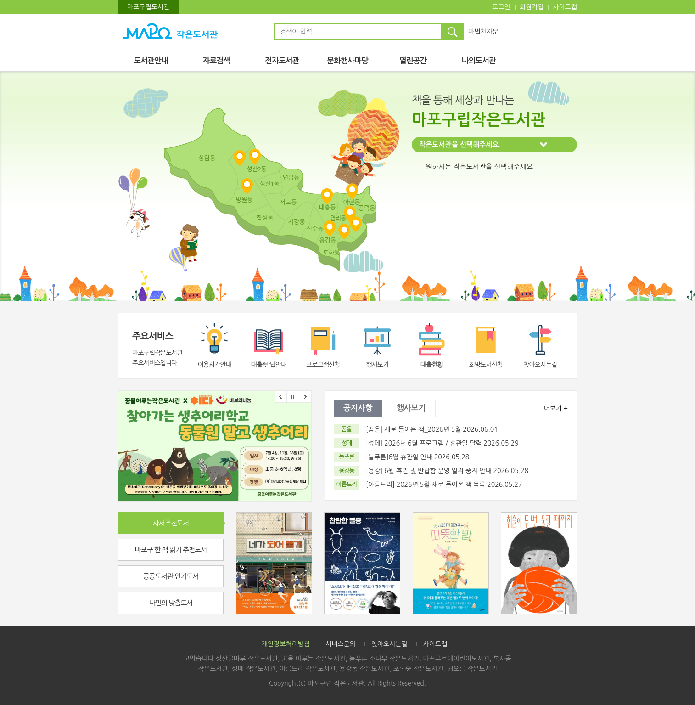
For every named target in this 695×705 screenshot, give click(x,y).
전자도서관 (282, 61)
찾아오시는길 (389, 644)
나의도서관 (478, 61)
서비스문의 (340, 644)
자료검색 (216, 61)
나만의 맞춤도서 (171, 602)
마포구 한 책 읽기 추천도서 (171, 549)
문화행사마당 (347, 61)
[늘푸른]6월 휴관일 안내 (399, 457)
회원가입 (532, 7)
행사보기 (411, 408)
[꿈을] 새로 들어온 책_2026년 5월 (414, 429)
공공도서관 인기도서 (171, 576)
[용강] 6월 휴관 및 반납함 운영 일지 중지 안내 (429, 471)
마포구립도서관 (148, 7)
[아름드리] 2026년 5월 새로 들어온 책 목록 (425, 484)
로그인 (501, 7)
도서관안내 (151, 61)
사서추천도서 (171, 522)
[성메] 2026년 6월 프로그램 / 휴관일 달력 (424, 443)
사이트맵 (565, 7)
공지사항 (358, 408)
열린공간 (413, 61)
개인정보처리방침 (286, 644)
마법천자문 (483, 31)
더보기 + (556, 408)
